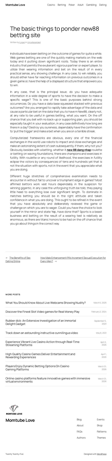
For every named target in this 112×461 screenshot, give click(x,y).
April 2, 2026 (103, 343)
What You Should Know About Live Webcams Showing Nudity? (46, 302)
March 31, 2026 (102, 368)
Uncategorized (33, 42)
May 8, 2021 (101, 332)
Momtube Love (15, 5)
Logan (22, 42)
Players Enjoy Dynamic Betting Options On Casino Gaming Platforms (37, 368)
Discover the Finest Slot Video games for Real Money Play (42, 311)
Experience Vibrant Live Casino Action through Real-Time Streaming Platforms (43, 343)
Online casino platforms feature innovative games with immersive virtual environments (48, 380)
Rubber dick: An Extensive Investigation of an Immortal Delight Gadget (41, 322)
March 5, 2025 (100, 302)
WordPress (101, 454)
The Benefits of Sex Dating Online (18, 259)
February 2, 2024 (98, 311)
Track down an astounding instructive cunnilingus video (42, 332)
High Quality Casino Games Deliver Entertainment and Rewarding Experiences (40, 356)
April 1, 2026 (103, 355)
